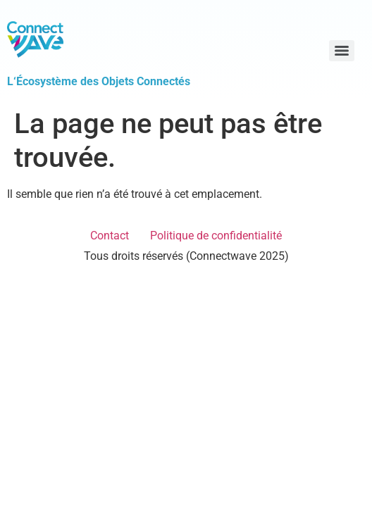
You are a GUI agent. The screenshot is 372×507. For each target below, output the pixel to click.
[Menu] (341, 50)
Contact (109, 235)
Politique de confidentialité (216, 235)
